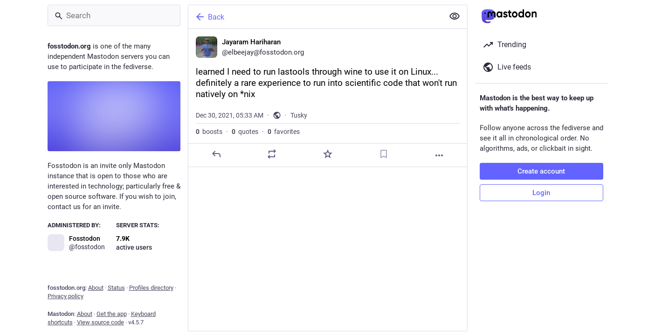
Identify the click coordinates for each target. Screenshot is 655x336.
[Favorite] (327, 154)
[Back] (315, 16)
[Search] (114, 15)
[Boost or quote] (271, 154)
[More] (439, 155)
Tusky (298, 115)
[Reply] (215, 154)
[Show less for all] (454, 16)
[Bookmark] (383, 154)
